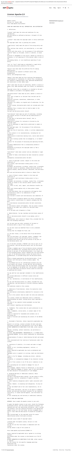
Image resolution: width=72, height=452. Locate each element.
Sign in (59, 7)
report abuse (51, 22)
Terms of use (61, 449)
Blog (55, 7)
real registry (9, 3)
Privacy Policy (68, 449)
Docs (50, 7)
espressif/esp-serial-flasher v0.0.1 (21, 16)
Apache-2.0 (60, 20)
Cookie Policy (55, 449)
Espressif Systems (10, 449)
